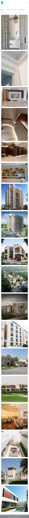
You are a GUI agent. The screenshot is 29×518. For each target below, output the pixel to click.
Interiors (2, 11)
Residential (21, 9)
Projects (2, 9)
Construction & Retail (11, 9)
